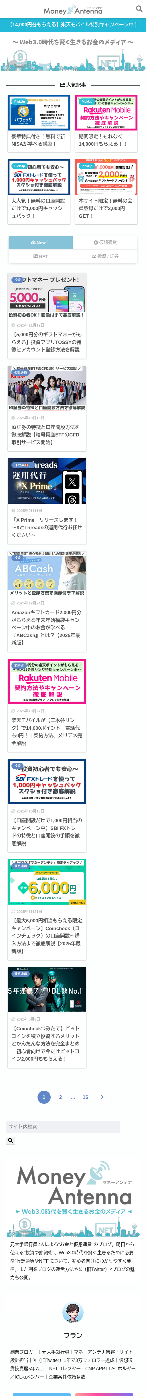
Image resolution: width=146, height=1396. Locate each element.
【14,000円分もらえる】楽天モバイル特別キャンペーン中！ (73, 25)
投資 (18, 280)
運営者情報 (20, 1380)
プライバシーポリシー (115, 1380)
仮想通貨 (88, 280)
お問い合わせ (47, 1380)
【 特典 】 (24, 370)
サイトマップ (77, 1380)
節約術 (19, 476)
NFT (107, 1194)
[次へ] (101, 702)
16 (85, 702)
